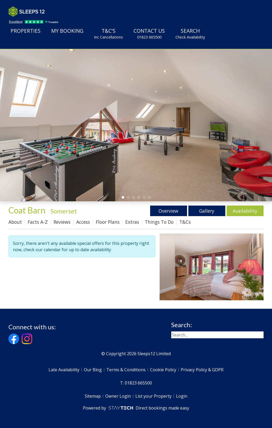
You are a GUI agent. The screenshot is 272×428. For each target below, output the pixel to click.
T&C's (108, 33)
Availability (245, 211)
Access (83, 222)
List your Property (153, 396)
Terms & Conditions (126, 370)
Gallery (206, 211)
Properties (26, 30)
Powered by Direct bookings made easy (136, 408)
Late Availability (64, 370)
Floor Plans (108, 222)
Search (190, 33)
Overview (168, 211)
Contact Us (149, 33)
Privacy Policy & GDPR (202, 370)
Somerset (63, 211)
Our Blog (93, 370)
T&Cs (185, 222)
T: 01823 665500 (136, 383)
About (15, 222)
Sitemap (93, 396)
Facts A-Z (38, 222)
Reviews (62, 222)
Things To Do (159, 222)
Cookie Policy (163, 370)
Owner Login (118, 396)
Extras (132, 222)
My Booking (67, 30)
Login (181, 396)
